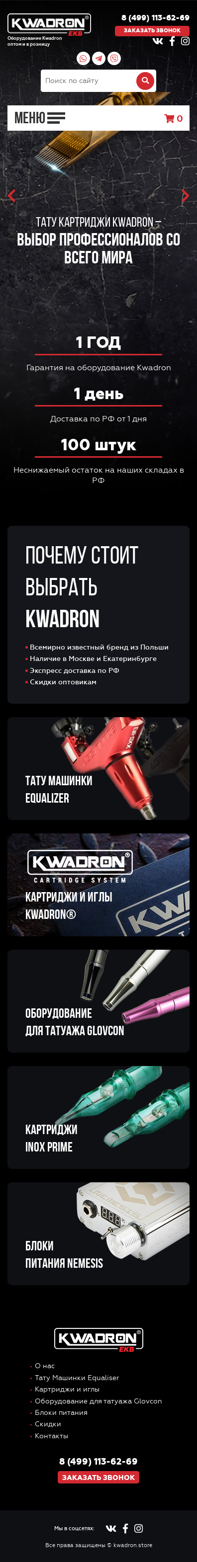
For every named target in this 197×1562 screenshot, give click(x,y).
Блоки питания (61, 1412)
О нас (45, 1366)
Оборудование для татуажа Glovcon (98, 1401)
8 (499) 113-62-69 (155, 18)
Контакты (51, 1436)
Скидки (48, 1424)
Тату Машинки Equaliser (77, 1378)
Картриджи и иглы (67, 1389)
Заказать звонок (152, 30)
